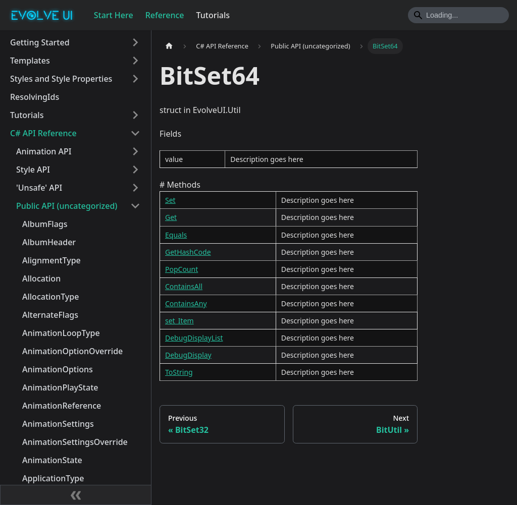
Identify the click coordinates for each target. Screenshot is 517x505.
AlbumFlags (45, 224)
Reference (164, 15)
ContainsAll (183, 286)
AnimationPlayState (60, 387)
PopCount (181, 269)
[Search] (458, 15)
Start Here (113, 15)
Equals (176, 235)
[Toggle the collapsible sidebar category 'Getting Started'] (135, 42)
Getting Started (40, 42)
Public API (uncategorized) (66, 205)
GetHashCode (188, 252)
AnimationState (52, 460)
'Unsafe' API (39, 187)
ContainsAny (186, 303)
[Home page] (169, 46)
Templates (30, 60)
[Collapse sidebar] (75, 495)
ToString (179, 372)
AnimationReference (61, 405)
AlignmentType (51, 260)
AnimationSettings (58, 423)
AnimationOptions (57, 369)
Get (171, 217)
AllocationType (50, 296)
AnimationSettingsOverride (75, 441)
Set (170, 200)
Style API (33, 169)
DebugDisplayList (194, 338)
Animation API (43, 151)
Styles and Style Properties (61, 78)
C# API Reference (43, 133)
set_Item (179, 320)
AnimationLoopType (61, 333)
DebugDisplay (188, 355)
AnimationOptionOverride (72, 351)
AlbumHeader (49, 242)
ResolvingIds (34, 96)
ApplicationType (53, 478)
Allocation (41, 278)
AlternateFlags (50, 314)
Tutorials (213, 15)
